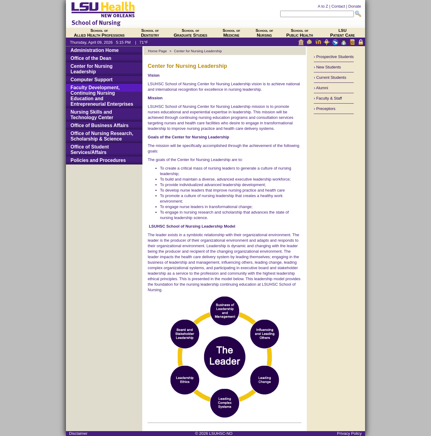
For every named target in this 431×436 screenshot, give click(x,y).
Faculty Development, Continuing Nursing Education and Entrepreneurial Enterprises (102, 96)
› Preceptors (324, 109)
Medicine (231, 33)
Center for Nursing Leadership (92, 69)
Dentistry (150, 33)
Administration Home (95, 50)
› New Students (327, 67)
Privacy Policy (349, 433)
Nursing (264, 33)
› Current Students (330, 77)
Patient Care (342, 33)
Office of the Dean (91, 58)
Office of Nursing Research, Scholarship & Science (102, 136)
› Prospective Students (334, 57)
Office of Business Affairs (100, 125)
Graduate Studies (190, 33)
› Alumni (321, 88)
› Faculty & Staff (328, 98)
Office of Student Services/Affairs (90, 149)
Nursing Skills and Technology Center (92, 114)
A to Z (323, 6)
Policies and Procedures (98, 160)
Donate (354, 6)
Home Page (157, 51)
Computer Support (92, 79)
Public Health (299, 33)
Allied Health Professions (99, 33)
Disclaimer (78, 433)
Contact (338, 6)
